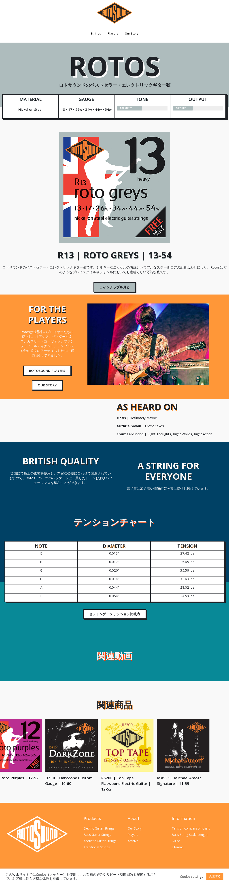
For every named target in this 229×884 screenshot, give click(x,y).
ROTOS (114, 73)
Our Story (131, 33)
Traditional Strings (97, 847)
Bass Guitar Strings (97, 834)
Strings (96, 33)
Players (113, 33)
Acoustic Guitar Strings (100, 841)
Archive (133, 841)
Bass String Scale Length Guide (190, 837)
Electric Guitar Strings (99, 828)
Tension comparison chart (191, 828)
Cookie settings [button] (191, 876)
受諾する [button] (215, 876)
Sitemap (178, 847)
